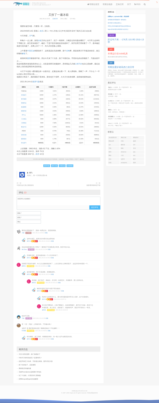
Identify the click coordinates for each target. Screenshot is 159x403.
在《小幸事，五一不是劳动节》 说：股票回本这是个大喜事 (120, 88)
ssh (134, 144)
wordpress (124, 162)
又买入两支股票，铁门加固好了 (29, 354)
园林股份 (23, 139)
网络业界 (111, 141)
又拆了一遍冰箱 (58, 14)
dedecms (123, 152)
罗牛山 (24, 115)
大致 (23, 233)
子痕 (23, 318)
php (134, 152)
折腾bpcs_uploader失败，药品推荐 (118, 16)
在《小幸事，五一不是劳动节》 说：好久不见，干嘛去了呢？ (120, 124)
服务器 (123, 144)
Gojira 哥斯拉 (21, 4)
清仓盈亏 (23, 143)
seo (134, 155)
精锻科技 (23, 111)
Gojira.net (72, 393)
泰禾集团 (23, 99)
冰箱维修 (70, 166)
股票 (29, 58)
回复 (46, 233)
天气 (31, 36)
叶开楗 (24, 330)
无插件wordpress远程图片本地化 (30, 372)
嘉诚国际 (23, 107)
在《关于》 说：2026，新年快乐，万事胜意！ (117, 111)
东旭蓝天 (23, 95)
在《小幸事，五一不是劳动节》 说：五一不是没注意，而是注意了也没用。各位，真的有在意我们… (125, 103)
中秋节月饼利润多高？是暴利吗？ (30, 358)
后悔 (68, 51)
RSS (137, 4)
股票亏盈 (36, 82)
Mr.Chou (24, 249)
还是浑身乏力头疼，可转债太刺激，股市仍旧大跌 (36, 361)
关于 (129, 4)
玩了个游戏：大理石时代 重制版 (30, 375)
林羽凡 (24, 266)
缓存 (134, 162)
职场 (110, 162)
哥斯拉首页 (93, 4)
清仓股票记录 (113, 137)
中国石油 (30, 51)
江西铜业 (23, 123)
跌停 (37, 154)
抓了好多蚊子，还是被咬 (27, 365)
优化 (110, 159)
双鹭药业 (23, 103)
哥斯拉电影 (108, 4)
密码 (110, 152)
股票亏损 (46, 166)
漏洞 (134, 141)
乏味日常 (120, 4)
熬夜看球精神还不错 (93, 185)
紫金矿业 (23, 127)
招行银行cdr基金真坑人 (115, 23)
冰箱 (39, 40)
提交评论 (94, 207)
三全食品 (23, 119)
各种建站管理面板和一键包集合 (117, 19)
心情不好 (78, 64)
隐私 (122, 148)
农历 (41, 31)
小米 (122, 155)
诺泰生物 (23, 135)
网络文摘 (123, 137)
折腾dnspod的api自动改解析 (28, 379)
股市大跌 (54, 166)
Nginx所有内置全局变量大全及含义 (118, 29)
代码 (122, 141)
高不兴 (29, 241)
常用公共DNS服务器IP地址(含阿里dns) (119, 26)
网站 (110, 155)
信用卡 (123, 159)
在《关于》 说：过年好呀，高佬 (115, 95)
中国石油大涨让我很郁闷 (25, 185)
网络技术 (135, 137)
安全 (134, 148)
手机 (110, 148)
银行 (134, 159)
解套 (24, 53)
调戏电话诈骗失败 (25, 368)
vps (110, 144)
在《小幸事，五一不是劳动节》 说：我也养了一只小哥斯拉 (121, 118)
